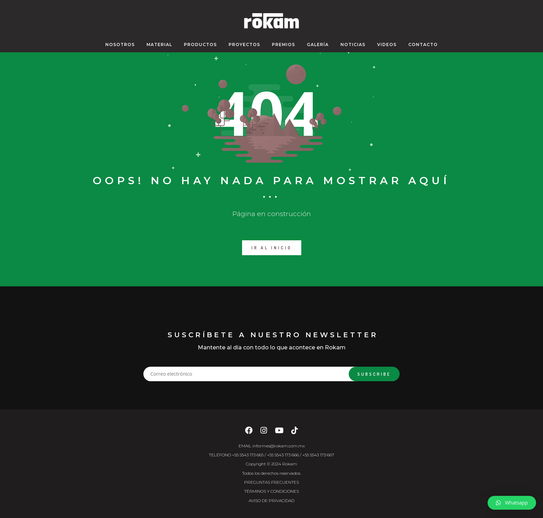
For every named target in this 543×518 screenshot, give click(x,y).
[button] (512, 503)
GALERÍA (318, 44)
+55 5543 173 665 (248, 454)
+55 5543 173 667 (318, 454)
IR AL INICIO (271, 247)
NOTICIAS (352, 44)
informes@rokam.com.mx (278, 445)
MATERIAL (159, 44)
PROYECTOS (244, 44)
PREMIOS (283, 44)
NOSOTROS (120, 44)
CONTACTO (423, 44)
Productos (200, 44)
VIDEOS (387, 44)
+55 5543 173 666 (283, 454)
